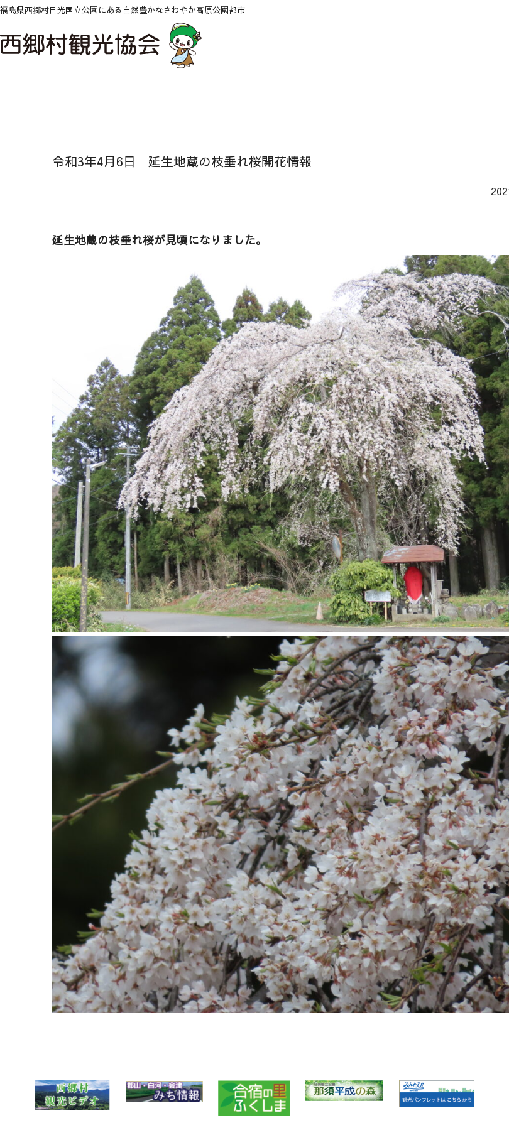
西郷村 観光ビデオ (72, 1095)
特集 (156, 98)
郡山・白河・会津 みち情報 (164, 1091)
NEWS (67, 98)
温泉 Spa (201, 98)
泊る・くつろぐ (335, 98)
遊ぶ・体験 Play (246, 98)
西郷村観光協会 (102, 45)
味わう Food (290, 98)
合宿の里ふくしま (254, 1098)
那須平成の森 (344, 1090)
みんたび (436, 1094)
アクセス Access (424, 98)
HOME (22, 98)
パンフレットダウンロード (469, 98)
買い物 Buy (380, 98)
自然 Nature (112, 98)
